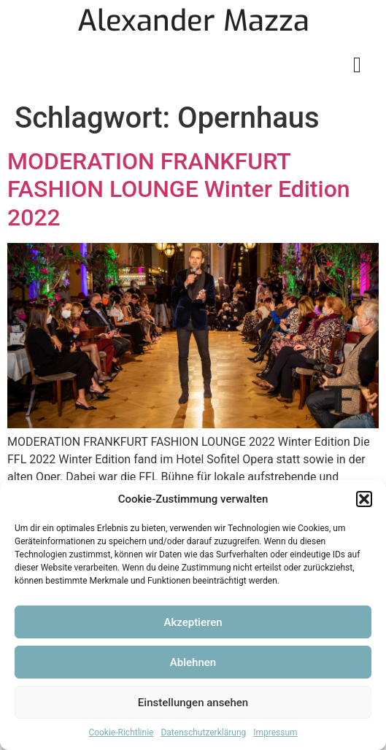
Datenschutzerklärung (203, 732)
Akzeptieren (192, 622)
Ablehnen (193, 662)
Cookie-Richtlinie (120, 732)
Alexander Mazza (193, 20)
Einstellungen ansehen (193, 702)
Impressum (275, 732)
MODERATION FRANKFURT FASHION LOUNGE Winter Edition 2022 (178, 189)
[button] (364, 499)
